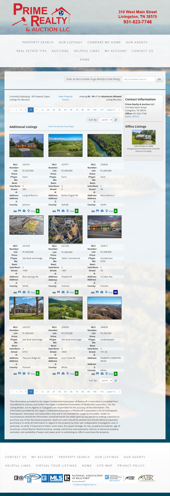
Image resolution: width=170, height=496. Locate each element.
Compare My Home (104, 42)
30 (54, 109)
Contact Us (142, 51)
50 (65, 109)
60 (71, 109)
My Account (116, 51)
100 (94, 109)
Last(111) (111, 109)
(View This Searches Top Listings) (61, 126)
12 (42, 109)
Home (85, 59)
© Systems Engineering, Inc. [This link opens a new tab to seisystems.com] (85, 484)
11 (36, 109)
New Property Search (65, 98)
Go (159, 79)
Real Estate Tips (32, 51)
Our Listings (71, 42)
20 (48, 109)
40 (59, 109)
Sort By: (93, 119)
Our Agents (137, 42)
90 (88, 109)
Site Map (105, 465)
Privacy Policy (131, 465)
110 (101, 109)
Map (31, 211)
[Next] (11, 109)
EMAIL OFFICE (132, 116)
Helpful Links (87, 51)
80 (83, 109)
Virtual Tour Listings (56, 465)
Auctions (60, 51)
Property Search (38, 42)
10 (31, 109)
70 (77, 109)
